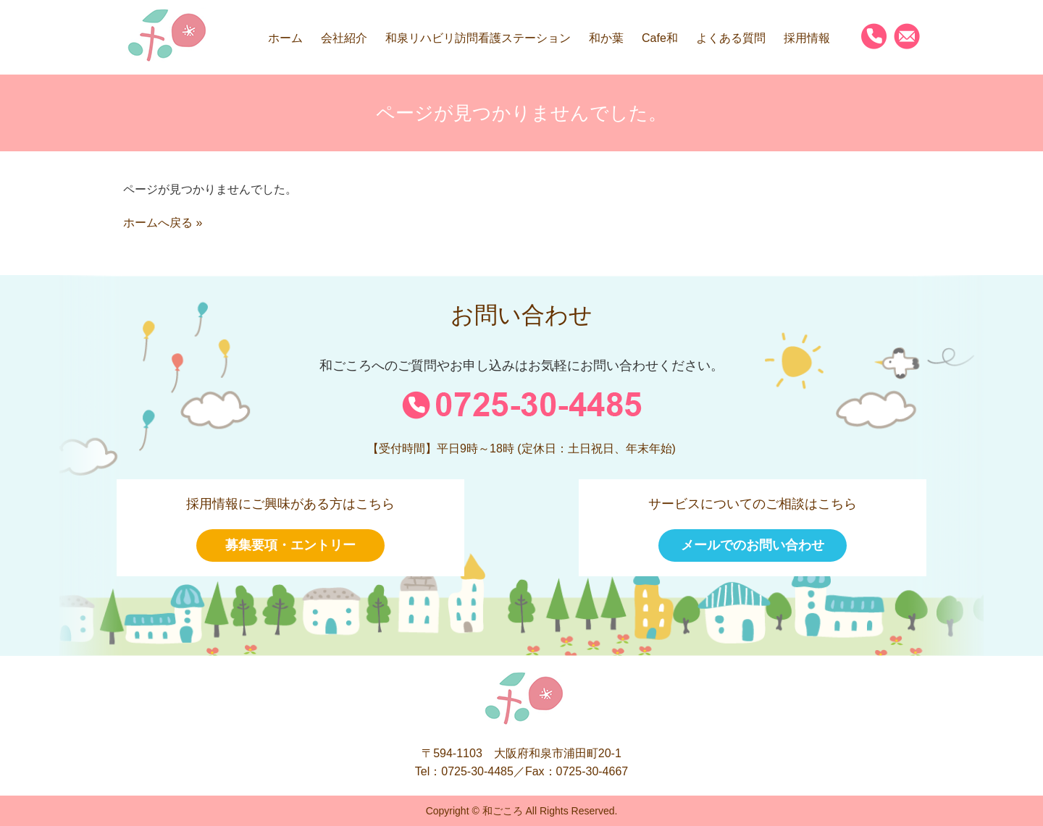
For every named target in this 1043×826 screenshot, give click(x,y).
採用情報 (807, 38)
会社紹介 (344, 38)
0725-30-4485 (477, 771)
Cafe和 (660, 38)
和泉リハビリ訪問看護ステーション (478, 38)
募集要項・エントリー (290, 545)
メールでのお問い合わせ (752, 545)
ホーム (285, 38)
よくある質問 (731, 38)
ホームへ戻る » (162, 222)
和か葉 (606, 38)
